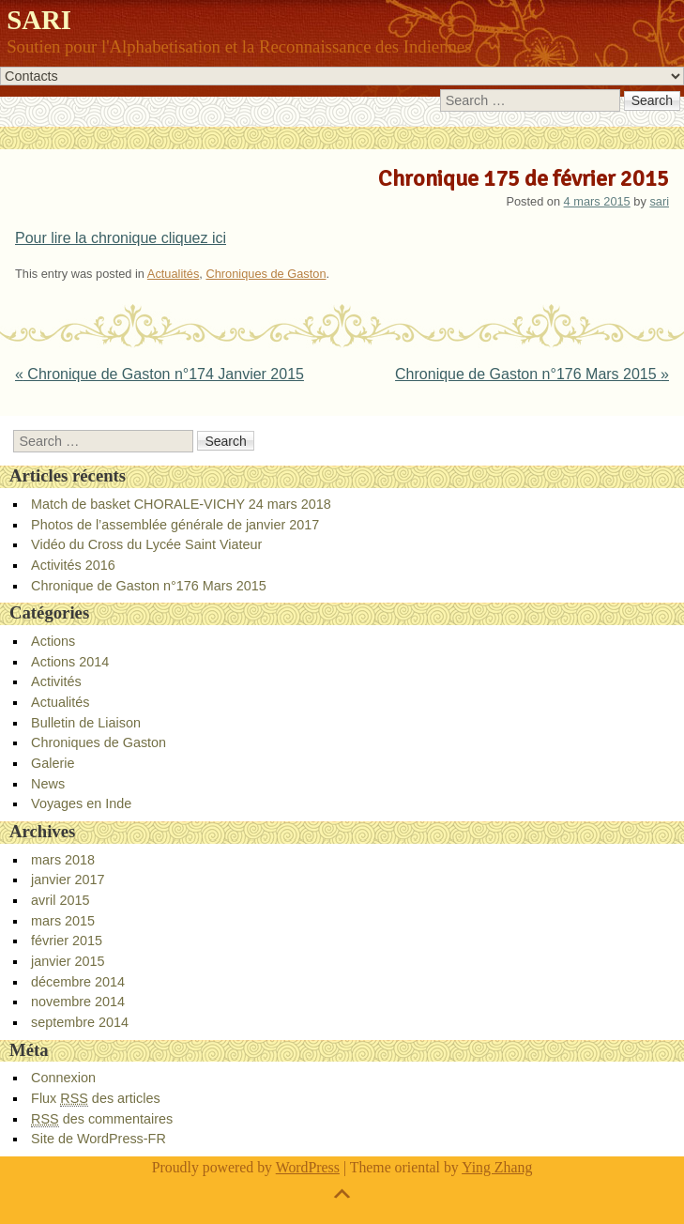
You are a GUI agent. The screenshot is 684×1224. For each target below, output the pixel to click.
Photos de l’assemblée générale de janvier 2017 (175, 524)
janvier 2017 (67, 879)
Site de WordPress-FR (98, 1138)
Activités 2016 (73, 565)
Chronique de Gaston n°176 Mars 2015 (532, 374)
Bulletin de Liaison (86, 722)
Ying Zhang (497, 1167)
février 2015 (66, 940)
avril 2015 (60, 900)
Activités (56, 681)
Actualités (173, 274)
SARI (39, 20)
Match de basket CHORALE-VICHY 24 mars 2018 (181, 504)
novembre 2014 (78, 1001)
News (48, 783)
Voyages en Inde (81, 803)
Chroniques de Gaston (265, 274)
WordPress (308, 1167)
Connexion (63, 1077)
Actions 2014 (70, 661)
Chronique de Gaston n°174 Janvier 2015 (159, 374)
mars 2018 (63, 859)
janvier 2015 (67, 961)
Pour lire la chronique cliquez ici (120, 238)
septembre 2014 (80, 1022)
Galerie (52, 763)
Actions (53, 641)
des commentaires (102, 1119)
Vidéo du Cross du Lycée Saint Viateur (146, 544)
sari (659, 201)
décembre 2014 (78, 981)
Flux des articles (95, 1099)
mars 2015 (63, 920)
